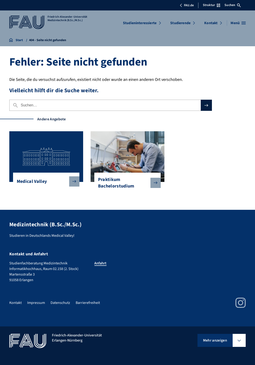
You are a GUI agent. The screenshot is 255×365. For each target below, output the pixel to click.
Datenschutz (60, 302)
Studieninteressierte (139, 23)
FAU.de (187, 5)
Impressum (36, 302)
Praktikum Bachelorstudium (125, 182)
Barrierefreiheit (88, 302)
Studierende (180, 23)
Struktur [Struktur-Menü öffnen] (211, 5)
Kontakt (211, 23)
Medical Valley (44, 181)
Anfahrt (100, 263)
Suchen (232, 5)
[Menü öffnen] (238, 23)
